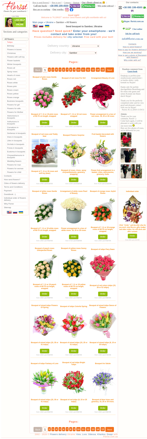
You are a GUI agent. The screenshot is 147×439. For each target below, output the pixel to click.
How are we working (41, 9)
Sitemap (76, 3)
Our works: (58, 9)
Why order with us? (105, 6)
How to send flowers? (41, 3)
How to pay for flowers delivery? (132, 50)
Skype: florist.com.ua (132, 21)
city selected (75, 37)
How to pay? (56, 3)
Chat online (132, 29)
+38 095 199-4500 (59, 5)
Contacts (67, 3)
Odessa (92, 434)
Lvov (84, 434)
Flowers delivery (58, 434)
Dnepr (110, 434)
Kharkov (101, 434)
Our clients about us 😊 (93, 2)
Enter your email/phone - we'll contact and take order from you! (83, 32)
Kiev (79, 434)
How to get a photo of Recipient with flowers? (132, 56)
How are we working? (132, 53)
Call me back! (40, 5)
